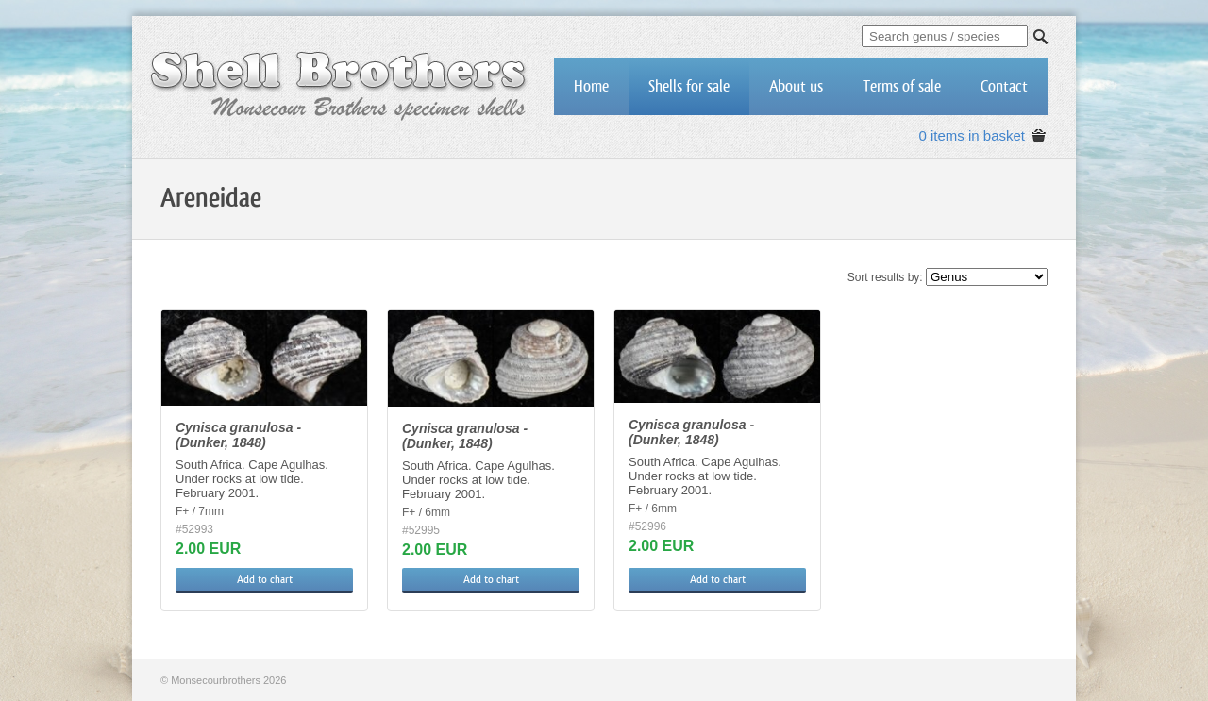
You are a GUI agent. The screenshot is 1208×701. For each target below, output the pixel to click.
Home (591, 86)
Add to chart (265, 579)
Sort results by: (885, 277)
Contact (1004, 86)
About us (796, 86)
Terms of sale (902, 86)
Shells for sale (689, 86)
